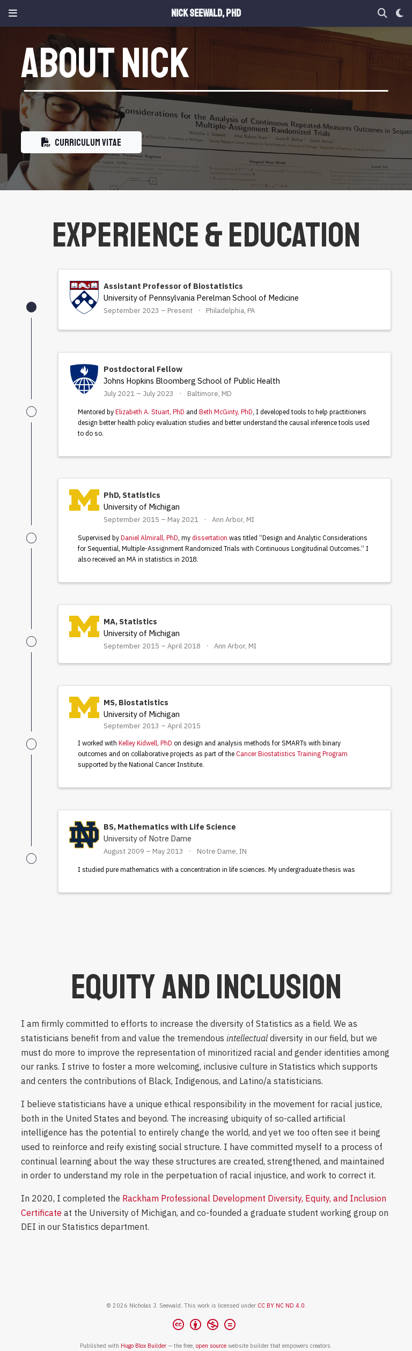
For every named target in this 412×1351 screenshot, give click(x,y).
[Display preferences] (399, 14)
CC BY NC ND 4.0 (281, 1305)
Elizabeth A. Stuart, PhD (150, 412)
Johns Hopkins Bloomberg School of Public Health (192, 381)
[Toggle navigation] (13, 13)
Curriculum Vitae (81, 142)
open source (211, 1345)
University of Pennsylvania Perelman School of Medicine (201, 298)
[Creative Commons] (206, 1326)
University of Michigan (142, 507)
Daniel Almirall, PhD (149, 538)
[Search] (382, 14)
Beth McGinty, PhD (226, 412)
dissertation (209, 538)
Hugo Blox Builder (143, 1345)
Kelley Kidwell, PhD (145, 743)
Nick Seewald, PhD (206, 13)
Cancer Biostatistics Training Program (292, 754)
